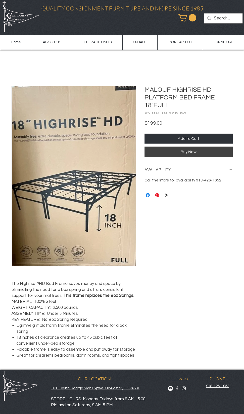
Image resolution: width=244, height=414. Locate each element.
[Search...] (223, 18)
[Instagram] (183, 388)
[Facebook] (177, 388)
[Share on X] (167, 195)
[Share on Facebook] (148, 195)
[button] (187, 17)
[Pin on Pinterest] (157, 195)
